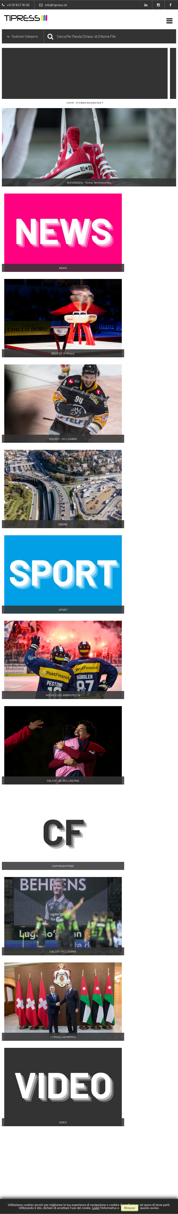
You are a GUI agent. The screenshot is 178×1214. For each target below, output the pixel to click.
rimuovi (129, 1208)
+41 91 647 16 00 (18, 5)
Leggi (95, 1208)
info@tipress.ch (56, 5)
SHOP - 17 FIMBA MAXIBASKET (84, 103)
